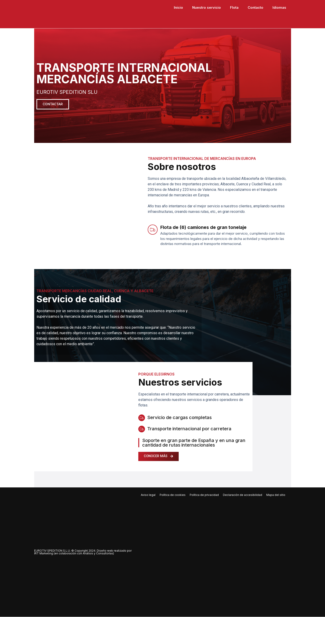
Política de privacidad (204, 495)
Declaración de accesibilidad (242, 495)
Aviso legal (148, 495)
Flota (234, 7)
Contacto (255, 7)
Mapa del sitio (275, 495)
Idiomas (279, 7)
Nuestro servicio (206, 7)
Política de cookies (173, 495)
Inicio (178, 7)
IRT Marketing (43, 553)
